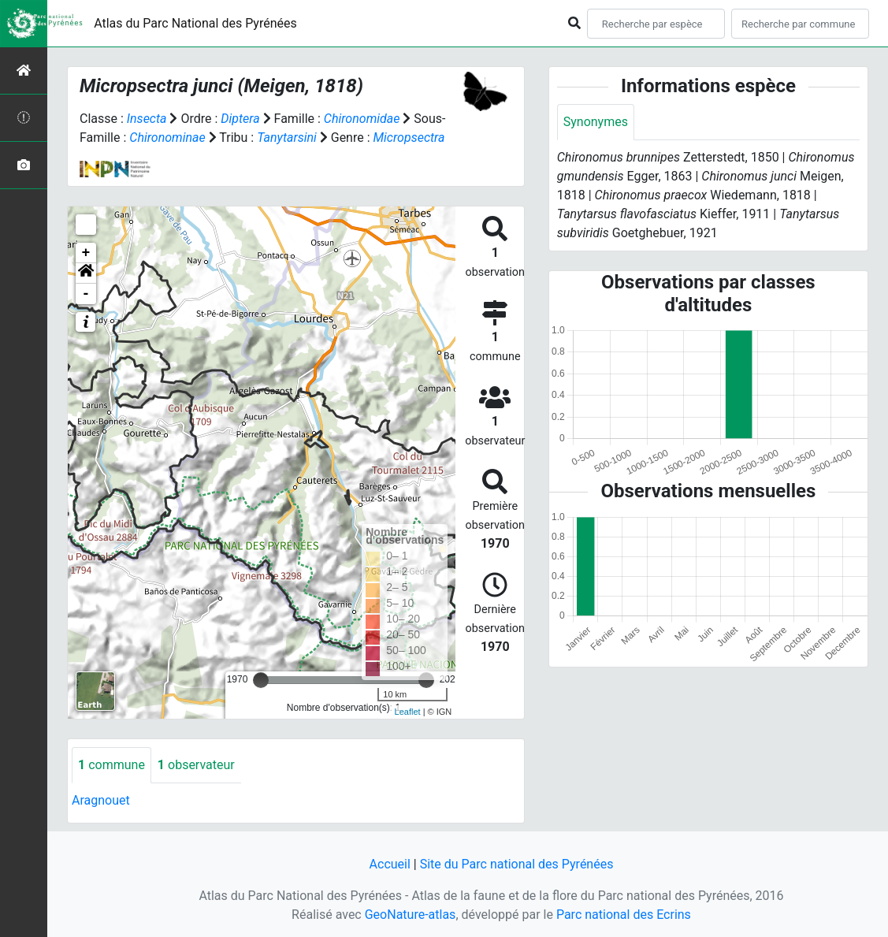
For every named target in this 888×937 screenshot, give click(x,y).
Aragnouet (101, 800)
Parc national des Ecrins (623, 914)
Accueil (390, 864)
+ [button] (86, 253)
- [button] (86, 293)
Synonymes (595, 121)
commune (111, 764)
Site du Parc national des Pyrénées (517, 864)
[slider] (261, 680)
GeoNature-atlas (410, 914)
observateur (196, 764)
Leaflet (408, 711)
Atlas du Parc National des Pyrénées (195, 23)
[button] (86, 273)
